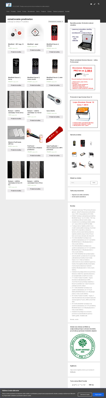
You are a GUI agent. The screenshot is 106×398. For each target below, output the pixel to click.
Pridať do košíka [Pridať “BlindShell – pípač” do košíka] (35, 49)
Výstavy (55, 11)
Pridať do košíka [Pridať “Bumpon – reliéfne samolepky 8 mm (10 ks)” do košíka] (35, 188)
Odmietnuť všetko (85, 394)
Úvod (8, 11)
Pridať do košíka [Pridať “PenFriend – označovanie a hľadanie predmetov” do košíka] (35, 155)
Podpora (48, 11)
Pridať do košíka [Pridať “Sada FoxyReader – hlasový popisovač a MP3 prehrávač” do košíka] (54, 155)
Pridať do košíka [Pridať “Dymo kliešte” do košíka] (54, 116)
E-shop (27, 11)
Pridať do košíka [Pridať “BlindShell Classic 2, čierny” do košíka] (16, 85)
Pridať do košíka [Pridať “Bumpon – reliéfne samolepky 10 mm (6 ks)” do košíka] (16, 118)
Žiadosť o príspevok (65, 11)
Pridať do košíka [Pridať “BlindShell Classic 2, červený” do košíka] (54, 51)
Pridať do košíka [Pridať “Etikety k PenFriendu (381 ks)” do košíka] (16, 149)
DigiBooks (73, 371)
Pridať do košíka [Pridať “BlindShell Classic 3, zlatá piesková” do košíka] (54, 85)
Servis (42, 11)
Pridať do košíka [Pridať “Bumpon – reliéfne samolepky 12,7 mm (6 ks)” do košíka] (35, 120)
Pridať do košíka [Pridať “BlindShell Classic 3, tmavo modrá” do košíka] (35, 85)
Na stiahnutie (34, 11)
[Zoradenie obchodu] (55, 21)
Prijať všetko (98, 394)
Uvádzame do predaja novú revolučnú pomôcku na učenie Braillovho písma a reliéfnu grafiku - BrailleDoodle (82, 313)
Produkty (14, 11)
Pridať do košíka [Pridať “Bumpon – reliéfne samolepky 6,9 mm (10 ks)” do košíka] (16, 190)
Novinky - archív (74, 319)
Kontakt (75, 11)
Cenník (20, 11)
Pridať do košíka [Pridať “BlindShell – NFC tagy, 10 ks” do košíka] (16, 51)
